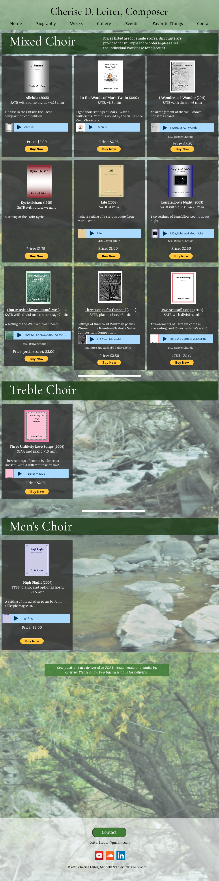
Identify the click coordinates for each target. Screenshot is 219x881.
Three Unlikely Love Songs (32, 446)
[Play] (19, 127)
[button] (76, 23)
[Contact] (109, 832)
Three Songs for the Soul (105, 309)
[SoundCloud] (110, 855)
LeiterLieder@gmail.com (110, 842)
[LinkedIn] (120, 855)
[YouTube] (99, 855)
